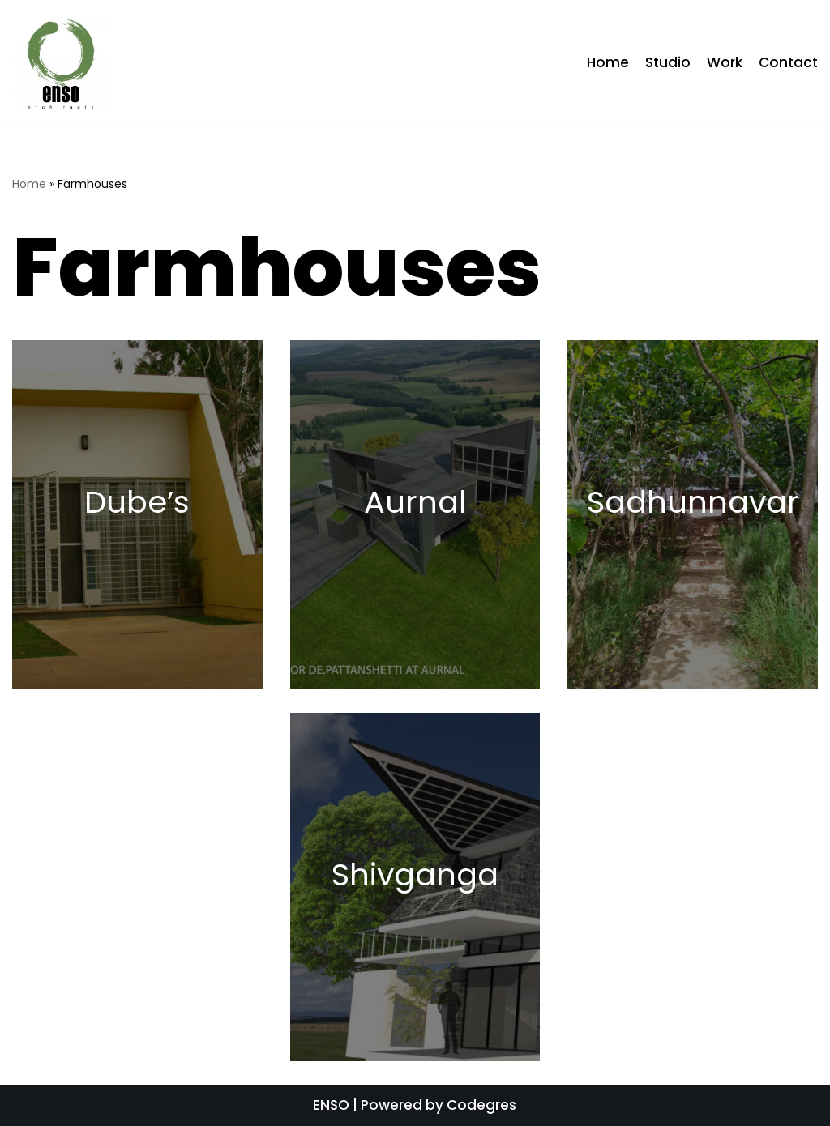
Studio (668, 62)
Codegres (481, 1105)
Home (608, 62)
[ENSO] (60, 63)
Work (724, 62)
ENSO (331, 1105)
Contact (788, 62)
